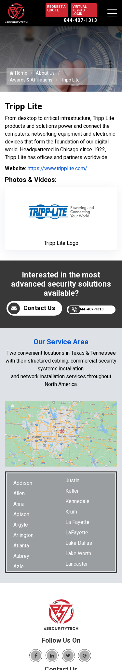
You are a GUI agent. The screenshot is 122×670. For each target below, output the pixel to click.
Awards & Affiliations (31, 79)
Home (18, 73)
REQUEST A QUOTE (56, 8)
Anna (18, 504)
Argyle (20, 525)
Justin (72, 480)
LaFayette (76, 532)
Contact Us (31, 308)
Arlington (23, 535)
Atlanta (21, 546)
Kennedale (77, 501)
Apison (21, 514)
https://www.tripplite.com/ (56, 168)
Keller (72, 491)
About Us (45, 73)
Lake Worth (78, 553)
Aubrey (21, 556)
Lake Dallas (78, 543)
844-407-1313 (80, 20)
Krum (71, 512)
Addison (22, 483)
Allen (19, 493)
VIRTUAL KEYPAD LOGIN (80, 10)
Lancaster (76, 564)
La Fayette (77, 522)
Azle (18, 566)
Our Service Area (61, 342)
